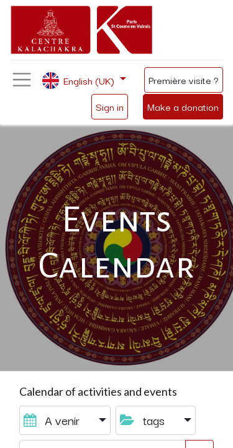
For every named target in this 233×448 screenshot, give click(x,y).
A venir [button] (53, 420)
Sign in (110, 106)
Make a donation (183, 106)
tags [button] (144, 420)
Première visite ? (183, 79)
